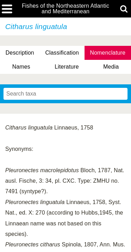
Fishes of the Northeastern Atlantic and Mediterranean (65, 8)
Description (20, 53)
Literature (66, 67)
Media (111, 67)
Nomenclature (108, 53)
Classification (62, 53)
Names (21, 67)
